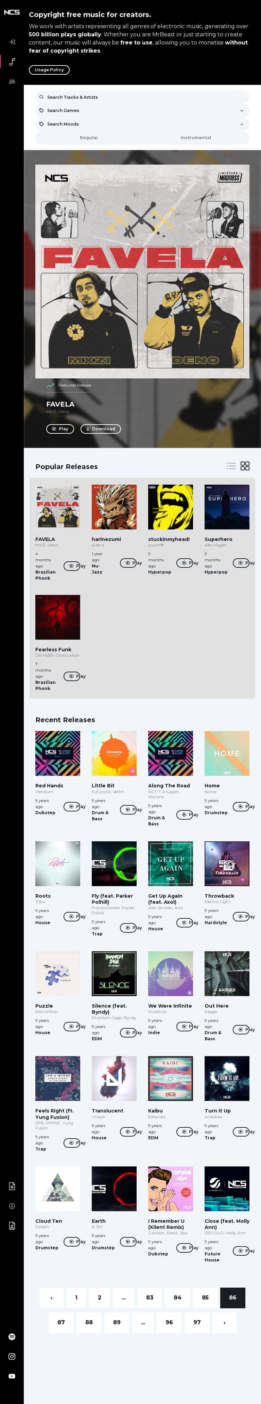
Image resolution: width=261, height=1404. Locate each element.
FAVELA (60, 404)
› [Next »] (224, 1322)
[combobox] (142, 110)
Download (101, 429)
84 (177, 1297)
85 (205, 1297)
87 (61, 1322)
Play (60, 429)
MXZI (51, 411)
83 (149, 1297)
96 (169, 1322)
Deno (63, 411)
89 (117, 1322)
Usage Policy (49, 69)
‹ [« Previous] (51, 1297)
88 (89, 1322)
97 (197, 1322)
